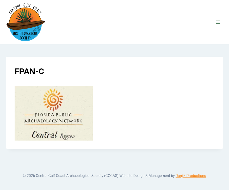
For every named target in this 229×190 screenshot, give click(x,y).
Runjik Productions (191, 176)
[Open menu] (218, 22)
